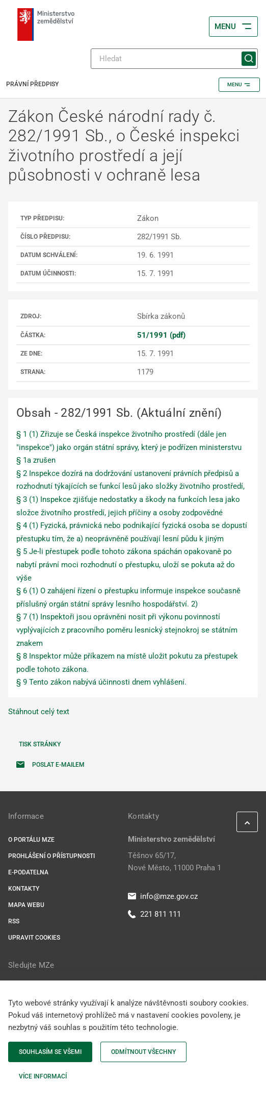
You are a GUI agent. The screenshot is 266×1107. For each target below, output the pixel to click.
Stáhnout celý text (38, 711)
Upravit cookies (34, 937)
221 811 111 (154, 914)
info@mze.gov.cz (163, 896)
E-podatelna (28, 872)
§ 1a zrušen (36, 460)
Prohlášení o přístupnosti (51, 856)
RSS (13, 921)
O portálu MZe (31, 839)
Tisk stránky (40, 744)
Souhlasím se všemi (50, 1051)
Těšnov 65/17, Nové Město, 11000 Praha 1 (174, 861)
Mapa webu (26, 905)
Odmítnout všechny (143, 1051)
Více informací (43, 1076)
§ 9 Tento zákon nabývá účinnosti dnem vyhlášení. (101, 682)
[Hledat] (174, 58)
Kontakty (23, 888)
